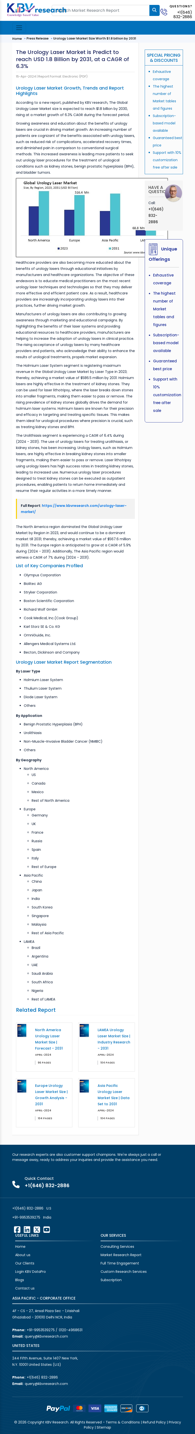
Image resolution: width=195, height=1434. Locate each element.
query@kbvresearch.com (46, 1336)
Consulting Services (117, 1246)
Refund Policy (154, 1422)
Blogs (19, 1280)
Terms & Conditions (123, 1422)
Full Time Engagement (120, 1263)
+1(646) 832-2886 (182, 15)
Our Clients (24, 1263)
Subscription (111, 1280)
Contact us (25, 1288)
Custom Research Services (124, 1271)
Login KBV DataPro (30, 1271)
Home (17, 38)
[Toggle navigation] (19, 28)
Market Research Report (121, 1255)
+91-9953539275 (26, 1217)
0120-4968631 (70, 1330)
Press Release (37, 38)
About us (22, 1255)
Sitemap (104, 1427)
